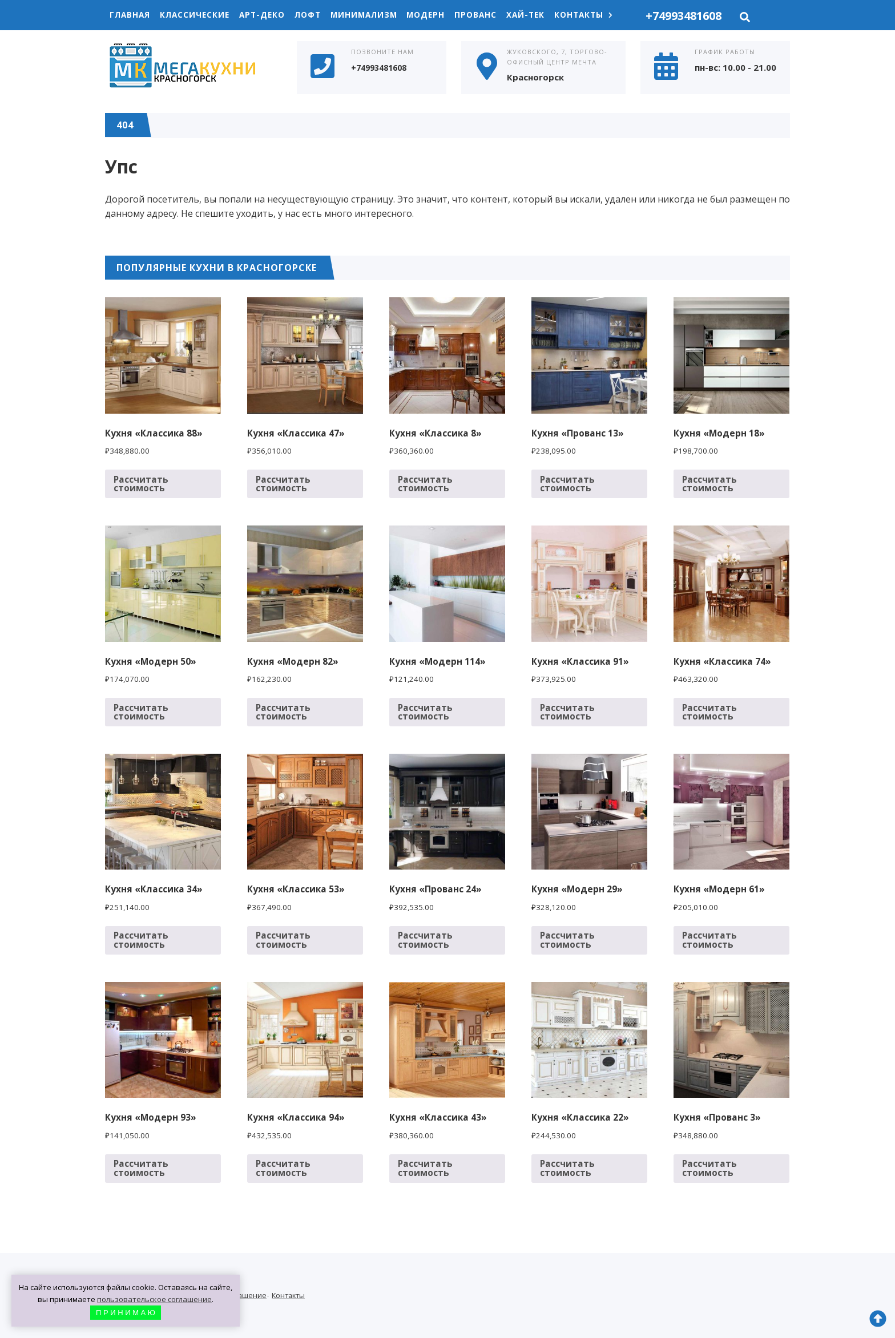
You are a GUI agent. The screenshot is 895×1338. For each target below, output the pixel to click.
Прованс (491, 15)
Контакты (603, 15)
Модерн (439, 15)
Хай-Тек (543, 15)
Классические (199, 15)
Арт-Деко (268, 15)
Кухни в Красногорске (190, 66)
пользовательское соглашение (154, 1299)
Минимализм (375, 15)
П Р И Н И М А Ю (125, 1312)
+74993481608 (683, 15)
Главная (131, 15)
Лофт (316, 15)
